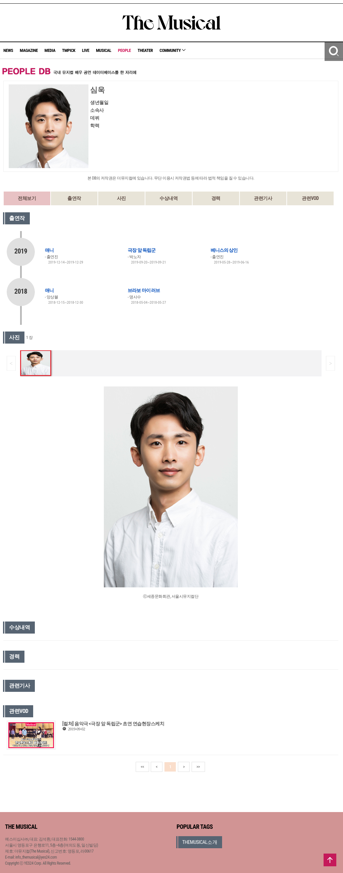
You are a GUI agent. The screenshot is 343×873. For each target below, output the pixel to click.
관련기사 (263, 198)
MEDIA (50, 50)
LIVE (85, 50)
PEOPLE (124, 50)
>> (198, 767)
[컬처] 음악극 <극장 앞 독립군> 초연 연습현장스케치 (113, 723)
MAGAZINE (29, 50)
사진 (121, 198)
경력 (215, 198)
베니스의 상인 (224, 250)
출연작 (74, 198)
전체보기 (27, 198)
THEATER (145, 50)
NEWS (8, 50)
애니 (49, 250)
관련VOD (310, 198)
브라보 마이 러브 (143, 290)
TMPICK (68, 50)
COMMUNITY (172, 50)
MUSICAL (103, 50)
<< (142, 767)
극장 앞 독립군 (141, 250)
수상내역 (168, 198)
